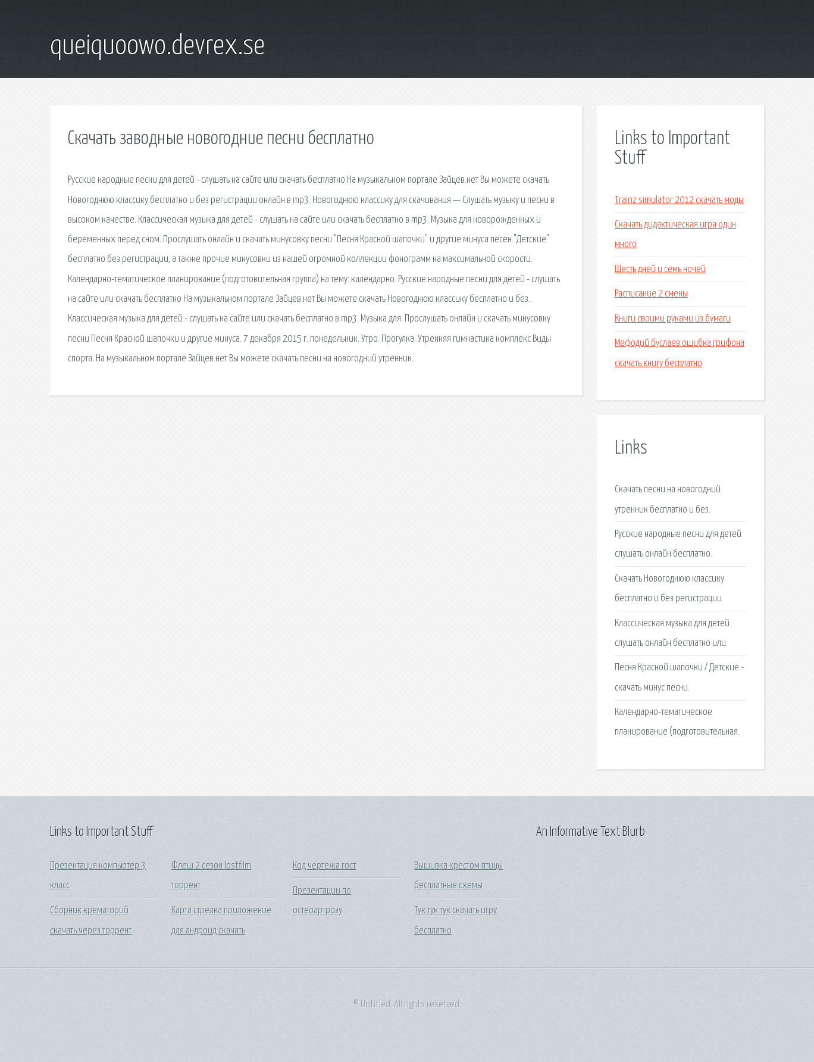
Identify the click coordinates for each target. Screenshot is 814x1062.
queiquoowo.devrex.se (157, 46)
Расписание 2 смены (651, 294)
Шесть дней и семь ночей (660, 269)
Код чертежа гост (324, 866)
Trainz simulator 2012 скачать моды (679, 200)
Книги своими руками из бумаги (673, 319)
